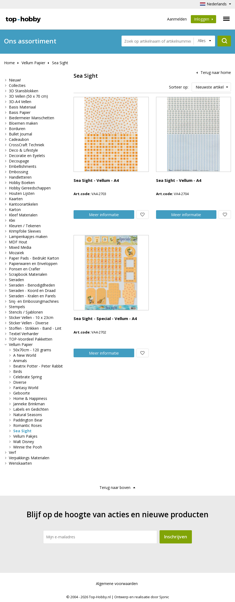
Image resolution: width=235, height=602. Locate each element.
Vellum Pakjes (25, 436)
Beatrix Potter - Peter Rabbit (38, 366)
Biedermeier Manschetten (31, 117)
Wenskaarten (20, 463)
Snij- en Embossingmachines (34, 301)
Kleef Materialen (23, 214)
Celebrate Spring (27, 376)
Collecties (17, 85)
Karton (15, 209)
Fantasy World (25, 387)
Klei (12, 220)
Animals (20, 360)
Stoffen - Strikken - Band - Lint (35, 328)
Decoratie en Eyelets (27, 155)
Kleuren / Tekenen (25, 225)
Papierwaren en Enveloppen (33, 263)
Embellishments (22, 166)
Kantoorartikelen (23, 204)
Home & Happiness (30, 398)
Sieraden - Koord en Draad (32, 290)
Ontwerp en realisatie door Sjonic (141, 596)
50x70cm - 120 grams (32, 349)
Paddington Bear (28, 420)
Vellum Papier (33, 62)
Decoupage (19, 161)
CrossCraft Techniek (26, 144)
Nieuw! (15, 80)
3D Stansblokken (23, 90)
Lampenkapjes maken (28, 236)
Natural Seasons (27, 414)
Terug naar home (216, 72)
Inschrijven (175, 537)
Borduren (17, 128)
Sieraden (16, 279)
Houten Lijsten (21, 193)
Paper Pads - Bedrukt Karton (34, 258)
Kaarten (16, 198)
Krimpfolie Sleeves (25, 231)
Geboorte (21, 393)
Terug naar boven (114, 487)
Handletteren (20, 177)
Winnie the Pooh (27, 447)
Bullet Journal (20, 134)
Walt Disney (23, 441)
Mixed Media (20, 247)
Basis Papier (19, 112)
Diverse (19, 382)
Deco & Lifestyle (23, 150)
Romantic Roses (27, 425)
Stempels (17, 306)
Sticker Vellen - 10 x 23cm (31, 317)
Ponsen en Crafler (24, 268)
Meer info (104, 214)
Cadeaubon (19, 139)
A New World (24, 355)
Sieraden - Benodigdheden (32, 285)
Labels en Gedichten (31, 409)
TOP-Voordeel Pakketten (30, 339)
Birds (17, 371)
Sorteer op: (178, 87)
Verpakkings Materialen (29, 457)
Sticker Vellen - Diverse (29, 322)
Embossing (18, 171)
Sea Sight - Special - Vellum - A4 (105, 318)
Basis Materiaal (22, 107)
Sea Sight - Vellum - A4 (96, 180)
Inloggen (203, 19)
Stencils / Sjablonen (26, 312)
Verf (12, 452)
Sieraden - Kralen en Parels (32, 295)
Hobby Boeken (22, 182)
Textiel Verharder (24, 333)
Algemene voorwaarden (117, 583)
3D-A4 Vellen (20, 101)
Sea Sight (60, 62)
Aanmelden (177, 19)
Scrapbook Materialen (28, 274)
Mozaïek (16, 252)
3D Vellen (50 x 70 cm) (28, 96)
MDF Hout (18, 241)
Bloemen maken (23, 123)
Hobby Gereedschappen (30, 188)
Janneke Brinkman (29, 403)
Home (9, 62)
